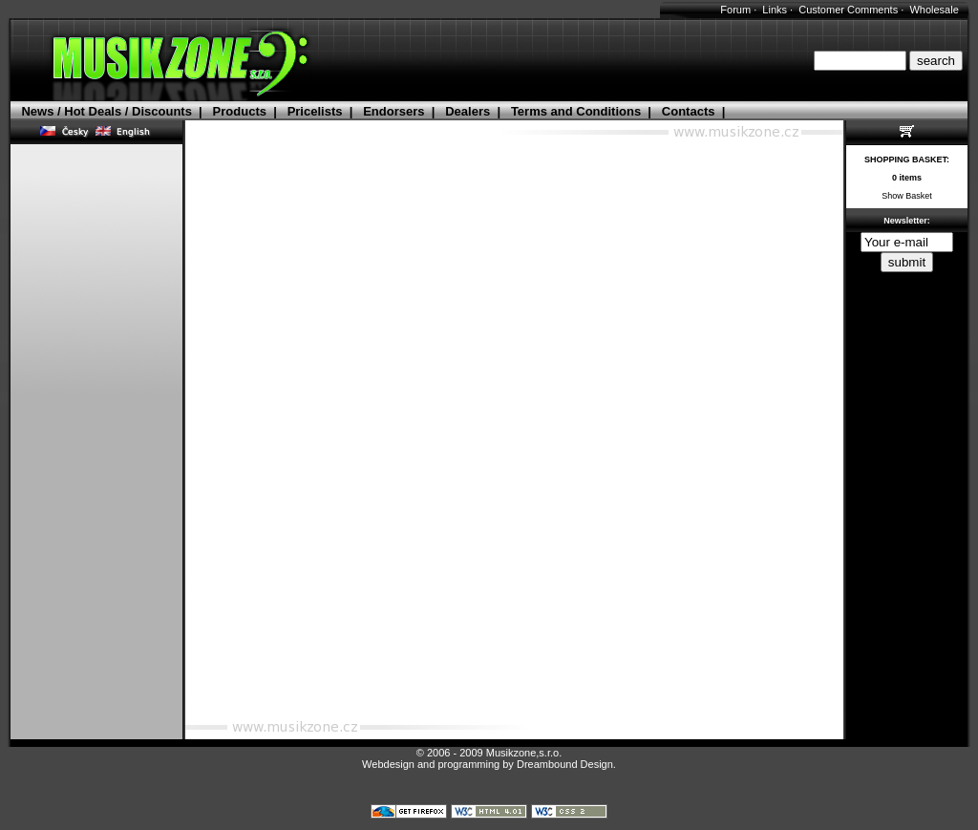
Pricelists (315, 111)
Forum (735, 9)
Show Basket (907, 196)
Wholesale (933, 9)
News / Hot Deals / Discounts (106, 111)
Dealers (467, 111)
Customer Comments (848, 9)
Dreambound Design (565, 764)
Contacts (688, 111)
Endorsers (393, 111)
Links (774, 9)
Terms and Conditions (576, 111)
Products (239, 111)
